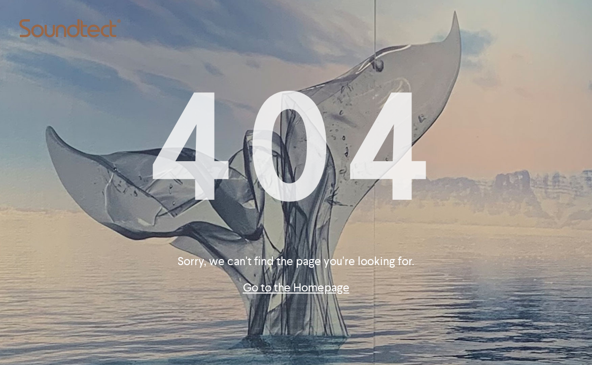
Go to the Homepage (296, 287)
